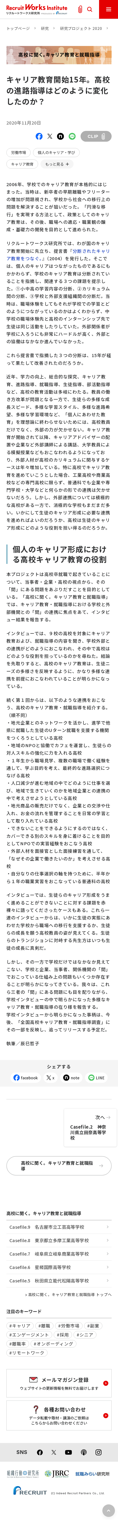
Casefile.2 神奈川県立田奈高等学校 (90, 1125)
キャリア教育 (22, 164)
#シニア (85, 1334)
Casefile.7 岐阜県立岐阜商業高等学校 (49, 1253)
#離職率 (17, 1343)
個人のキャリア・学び (56, 152)
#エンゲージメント (29, 1334)
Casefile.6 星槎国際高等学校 (40, 1267)
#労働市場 (68, 1325)
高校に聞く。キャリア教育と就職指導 (62, 1166)
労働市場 (18, 152)
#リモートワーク (26, 1352)
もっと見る (54, 164)
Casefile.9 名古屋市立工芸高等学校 (46, 1227)
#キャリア (20, 1325)
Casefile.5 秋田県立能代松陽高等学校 (49, 1280)
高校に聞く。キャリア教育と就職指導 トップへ (70, 1294)
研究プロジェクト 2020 (81, 28)
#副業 (93, 1325)
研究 (45, 28)
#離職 (44, 1325)
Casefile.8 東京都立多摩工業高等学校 (49, 1240)
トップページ (18, 28)
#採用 (63, 1334)
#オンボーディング (53, 1343)
